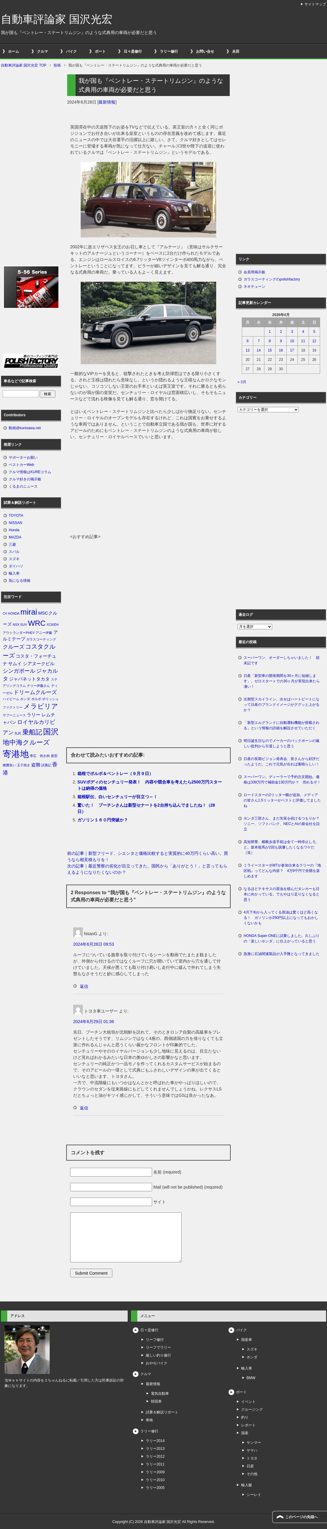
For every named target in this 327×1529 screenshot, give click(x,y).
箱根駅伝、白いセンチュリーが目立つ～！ (117, 796)
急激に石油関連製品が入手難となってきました (281, 954)
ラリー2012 (155, 1456)
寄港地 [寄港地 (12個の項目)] (16, 754)
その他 (252, 1474)
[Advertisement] (148, 488)
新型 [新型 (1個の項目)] (54, 756)
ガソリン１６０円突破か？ (102, 819)
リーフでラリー (158, 1347)
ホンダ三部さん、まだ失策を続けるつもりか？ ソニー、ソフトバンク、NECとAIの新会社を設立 (283, 823)
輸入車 (14, 573)
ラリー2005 (155, 1488)
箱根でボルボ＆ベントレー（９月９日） (115, 773)
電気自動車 (160, 1393)
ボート (100, 51)
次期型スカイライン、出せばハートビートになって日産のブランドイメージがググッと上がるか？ (281, 704)
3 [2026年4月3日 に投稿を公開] (292, 332)
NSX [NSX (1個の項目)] (16, 624)
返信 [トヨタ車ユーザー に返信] (84, 1108)
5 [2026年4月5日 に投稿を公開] (314, 332)
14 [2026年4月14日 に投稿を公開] (259, 350)
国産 (244, 1433)
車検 (149, 1420)
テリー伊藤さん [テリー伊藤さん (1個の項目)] (38, 685)
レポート (248, 1425)
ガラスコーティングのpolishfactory (272, 279)
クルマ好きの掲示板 (25, 479)
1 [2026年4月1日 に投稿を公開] (270, 332)
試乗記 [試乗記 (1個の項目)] (46, 765)
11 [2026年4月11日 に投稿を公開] (303, 341)
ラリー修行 (169, 51)
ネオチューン (254, 286)
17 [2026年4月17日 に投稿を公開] (292, 350)
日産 (250, 1466)
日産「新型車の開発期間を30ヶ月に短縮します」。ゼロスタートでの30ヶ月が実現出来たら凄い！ (282, 681)
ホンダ (252, 1357)
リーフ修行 (155, 1340)
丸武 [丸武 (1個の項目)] (17, 733)
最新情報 (106, 102)
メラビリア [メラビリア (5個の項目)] (40, 706)
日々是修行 (133, 51)
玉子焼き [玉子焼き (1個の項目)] (23, 765)
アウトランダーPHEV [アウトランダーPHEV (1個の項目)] (19, 632)
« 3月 (242, 382)
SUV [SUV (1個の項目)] (23, 624)
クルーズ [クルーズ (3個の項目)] (13, 647)
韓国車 (156, 1401)
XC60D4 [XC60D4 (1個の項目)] (53, 624)
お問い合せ (205, 51)
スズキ (14, 559)
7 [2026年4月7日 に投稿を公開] (259, 341)
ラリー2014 (155, 1441)
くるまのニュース (23, 486)
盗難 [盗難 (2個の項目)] (35, 764)
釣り (244, 1417)
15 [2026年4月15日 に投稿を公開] (270, 350)
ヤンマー (254, 1443)
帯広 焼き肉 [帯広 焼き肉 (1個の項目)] (40, 756)
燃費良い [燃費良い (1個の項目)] (9, 765)
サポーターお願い (23, 457)
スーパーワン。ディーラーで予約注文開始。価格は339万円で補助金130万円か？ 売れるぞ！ (282, 779)
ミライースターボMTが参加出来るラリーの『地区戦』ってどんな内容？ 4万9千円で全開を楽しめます (282, 870)
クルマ (42, 51)
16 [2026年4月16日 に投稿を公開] (281, 350)
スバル (14, 552)
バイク (71, 51)
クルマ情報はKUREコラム (30, 472)
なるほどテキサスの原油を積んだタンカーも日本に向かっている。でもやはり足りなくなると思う (281, 894)
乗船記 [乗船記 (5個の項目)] (32, 732)
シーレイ (254, 1495)
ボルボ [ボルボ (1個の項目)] (36, 699)
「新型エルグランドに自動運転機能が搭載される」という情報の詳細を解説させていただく (281, 725)
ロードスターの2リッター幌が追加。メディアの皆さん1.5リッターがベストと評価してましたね (282, 800)
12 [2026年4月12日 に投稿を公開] (314, 341)
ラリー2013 (155, 1449)
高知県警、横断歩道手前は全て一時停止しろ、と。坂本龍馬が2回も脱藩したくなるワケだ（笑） (281, 847)
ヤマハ (252, 1450)
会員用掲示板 (254, 272)
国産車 (246, 1340)
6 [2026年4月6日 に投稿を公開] (248, 341)
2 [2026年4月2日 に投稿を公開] (281, 332)
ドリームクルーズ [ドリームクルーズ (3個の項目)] (35, 692)
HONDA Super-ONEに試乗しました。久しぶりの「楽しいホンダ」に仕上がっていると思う (281, 938)
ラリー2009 (155, 1472)
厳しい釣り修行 (158, 1355)
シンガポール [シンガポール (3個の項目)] (19, 671)
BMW (251, 1378)
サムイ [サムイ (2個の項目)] (15, 663)
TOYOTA (16, 515)
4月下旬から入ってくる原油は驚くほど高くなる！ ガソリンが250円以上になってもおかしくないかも (281, 917)
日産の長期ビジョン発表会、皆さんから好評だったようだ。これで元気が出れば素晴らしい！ (281, 761)
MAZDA (15, 537)
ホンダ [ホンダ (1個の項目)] (25, 699)
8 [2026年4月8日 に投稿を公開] (270, 341)
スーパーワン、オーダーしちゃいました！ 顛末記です (281, 660)
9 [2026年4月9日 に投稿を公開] (281, 341)
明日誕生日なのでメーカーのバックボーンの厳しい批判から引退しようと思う (281, 743)
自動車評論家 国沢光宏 (56, 19)
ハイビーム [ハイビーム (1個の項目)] (11, 699)
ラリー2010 (155, 1480)
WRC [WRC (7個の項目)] (36, 623)
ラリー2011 (155, 1464)
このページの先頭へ (301, 1517)
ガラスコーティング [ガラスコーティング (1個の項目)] (41, 639)
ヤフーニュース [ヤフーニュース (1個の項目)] (14, 715)
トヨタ (252, 1458)
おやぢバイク (156, 1363)
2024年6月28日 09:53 (93, 944)
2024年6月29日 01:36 (93, 1021)
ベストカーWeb (21, 465)
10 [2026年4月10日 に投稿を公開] (292, 341)
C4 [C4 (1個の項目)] (5, 613)
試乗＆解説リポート (162, 1412)
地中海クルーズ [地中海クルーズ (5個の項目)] (26, 742)
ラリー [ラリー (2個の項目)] (33, 714)
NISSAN (15, 523)
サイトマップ (315, 4)
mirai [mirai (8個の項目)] (28, 612)
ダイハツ (16, 566)
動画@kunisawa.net (25, 428)
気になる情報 (19, 580)
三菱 (12, 544)
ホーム (13, 51)
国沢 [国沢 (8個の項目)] (51, 731)
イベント (248, 1402)
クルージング (252, 1409)
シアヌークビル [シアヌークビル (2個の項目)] (38, 663)
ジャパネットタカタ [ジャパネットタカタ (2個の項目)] (29, 679)
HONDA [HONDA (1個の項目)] (13, 613)
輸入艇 (246, 1485)
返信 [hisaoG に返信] (84, 986)
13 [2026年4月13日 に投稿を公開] (248, 350)
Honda (14, 530)
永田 (235, 51)
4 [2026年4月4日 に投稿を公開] (303, 332)
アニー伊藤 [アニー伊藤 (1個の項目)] (44, 632)
